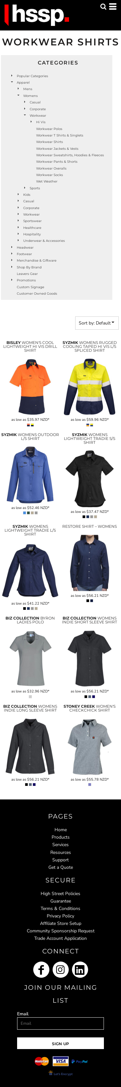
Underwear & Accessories (44, 241)
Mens (27, 89)
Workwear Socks (49, 175)
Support (60, 860)
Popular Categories (32, 76)
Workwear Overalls (51, 168)
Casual (35, 102)
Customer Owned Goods (37, 293)
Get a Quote (60, 867)
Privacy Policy (60, 916)
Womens (30, 96)
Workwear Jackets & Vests (57, 149)
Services (60, 845)
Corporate (38, 109)
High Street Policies (60, 894)
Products (61, 837)
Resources (60, 852)
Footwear (24, 254)
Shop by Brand (29, 267)
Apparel (23, 82)
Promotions (26, 280)
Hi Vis (40, 122)
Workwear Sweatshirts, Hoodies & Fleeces (70, 155)
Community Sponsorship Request (61, 931)
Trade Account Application (60, 938)
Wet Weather (46, 181)
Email (22, 1014)
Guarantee (60, 901)
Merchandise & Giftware (36, 260)
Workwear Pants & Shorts (56, 162)
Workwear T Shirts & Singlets (59, 135)
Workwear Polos (49, 129)
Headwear (25, 247)
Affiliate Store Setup (60, 923)
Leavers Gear (27, 274)
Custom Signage (30, 287)
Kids (26, 195)
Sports (35, 188)
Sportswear (32, 221)
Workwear (38, 115)
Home (61, 830)
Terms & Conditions (60, 908)
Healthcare (32, 228)
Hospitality (32, 234)
